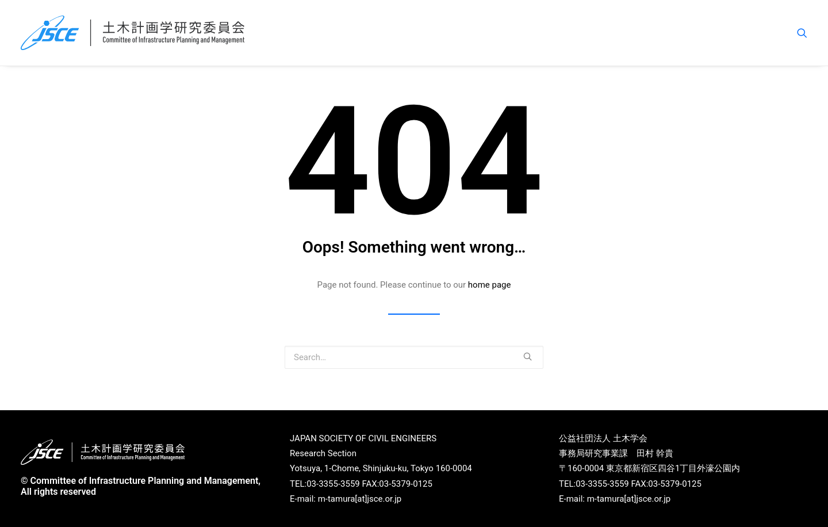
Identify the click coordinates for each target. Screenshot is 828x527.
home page (489, 285)
